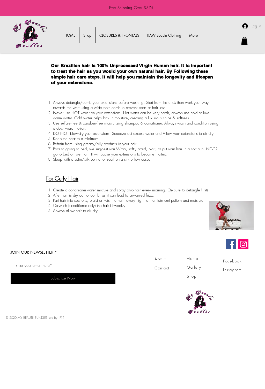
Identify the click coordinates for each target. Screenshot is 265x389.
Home (192, 258)
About (160, 259)
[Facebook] (231, 244)
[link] (244, 41)
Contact (162, 268)
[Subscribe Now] (63, 278)
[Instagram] (243, 244)
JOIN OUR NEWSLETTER (32, 252)
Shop (191, 276)
